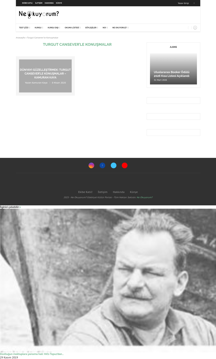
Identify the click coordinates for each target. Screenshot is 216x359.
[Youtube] (124, 165)
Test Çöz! (24, 28)
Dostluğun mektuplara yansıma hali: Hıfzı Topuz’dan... (32, 354)
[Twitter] (113, 165)
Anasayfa (20, 37)
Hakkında (49, 3)
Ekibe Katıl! (27, 3)
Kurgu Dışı (53, 28)
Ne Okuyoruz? (119, 28)
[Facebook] (102, 165)
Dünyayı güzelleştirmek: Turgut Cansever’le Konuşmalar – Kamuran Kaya (45, 73)
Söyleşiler (90, 28)
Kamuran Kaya (39, 82)
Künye (59, 3)
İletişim (38, 3)
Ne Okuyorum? (145, 197)
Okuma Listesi (72, 28)
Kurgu (38, 28)
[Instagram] (91, 165)
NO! (104, 28)
